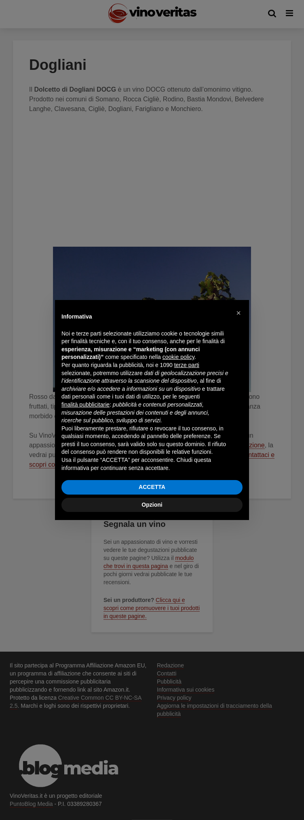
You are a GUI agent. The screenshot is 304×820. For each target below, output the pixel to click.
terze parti (186, 365)
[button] (238, 312)
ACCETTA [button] (152, 487)
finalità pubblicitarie (85, 404)
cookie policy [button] (178, 357)
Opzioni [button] (151, 504)
